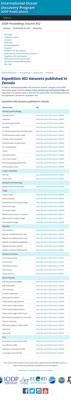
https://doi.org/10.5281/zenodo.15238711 (50, 218)
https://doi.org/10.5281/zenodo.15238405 (50, 195)
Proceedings (25, 72)
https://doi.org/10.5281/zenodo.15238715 (50, 345)
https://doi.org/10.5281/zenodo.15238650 (50, 167)
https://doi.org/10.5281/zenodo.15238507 (50, 286)
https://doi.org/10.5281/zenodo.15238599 (50, 147)
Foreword (8, 48)
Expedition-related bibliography (17, 61)
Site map (7, 64)
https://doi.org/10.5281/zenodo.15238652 (50, 175)
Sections (7, 28)
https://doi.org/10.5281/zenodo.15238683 (50, 155)
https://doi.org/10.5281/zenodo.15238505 (50, 127)
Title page (8, 34)
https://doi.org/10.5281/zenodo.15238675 (50, 179)
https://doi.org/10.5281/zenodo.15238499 (50, 139)
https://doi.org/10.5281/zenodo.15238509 (50, 266)
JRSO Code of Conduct (45, 370)
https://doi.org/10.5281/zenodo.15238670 (50, 290)
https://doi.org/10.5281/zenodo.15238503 (50, 258)
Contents (8, 40)
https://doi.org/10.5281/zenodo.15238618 (50, 282)
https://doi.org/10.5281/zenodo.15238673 (50, 151)
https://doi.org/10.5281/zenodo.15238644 (50, 234)
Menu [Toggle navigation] (7, 18)
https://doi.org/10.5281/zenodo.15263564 (50, 187)
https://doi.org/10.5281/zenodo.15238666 (50, 349)
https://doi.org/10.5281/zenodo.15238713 (50, 214)
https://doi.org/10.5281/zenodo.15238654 (50, 333)
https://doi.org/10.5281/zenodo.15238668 (50, 317)
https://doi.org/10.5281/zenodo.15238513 (50, 131)
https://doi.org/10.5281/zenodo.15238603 (50, 143)
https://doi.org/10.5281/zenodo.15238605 (50, 242)
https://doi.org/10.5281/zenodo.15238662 (50, 305)
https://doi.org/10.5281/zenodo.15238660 (50, 302)
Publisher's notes (11, 37)
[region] (35, 229)
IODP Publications (9, 72)
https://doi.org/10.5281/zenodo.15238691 (50, 250)
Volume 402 (38, 72)
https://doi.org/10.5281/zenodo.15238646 (50, 298)
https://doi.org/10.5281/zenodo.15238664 (50, 313)
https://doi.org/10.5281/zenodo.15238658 (50, 309)
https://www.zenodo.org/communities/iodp (45, 90)
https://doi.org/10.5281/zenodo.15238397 (50, 119)
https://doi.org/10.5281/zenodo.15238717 (50, 341)
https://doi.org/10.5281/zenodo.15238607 (50, 206)
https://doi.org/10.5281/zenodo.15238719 (50, 353)
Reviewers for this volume (15, 50)
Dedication (8, 42)
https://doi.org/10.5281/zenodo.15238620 (50, 199)
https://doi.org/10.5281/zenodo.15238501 (50, 294)
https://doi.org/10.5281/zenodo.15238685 (50, 246)
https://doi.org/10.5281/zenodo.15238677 (50, 274)
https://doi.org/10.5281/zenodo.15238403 (50, 123)
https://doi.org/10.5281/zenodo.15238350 (50, 115)
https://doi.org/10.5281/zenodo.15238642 (50, 238)
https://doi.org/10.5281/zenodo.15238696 (50, 210)
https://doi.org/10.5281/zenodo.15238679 (50, 202)
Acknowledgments (12, 45)
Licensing (31, 370)
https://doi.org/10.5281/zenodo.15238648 (50, 230)
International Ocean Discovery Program (20, 53)
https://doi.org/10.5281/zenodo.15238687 (50, 159)
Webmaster (22, 370)
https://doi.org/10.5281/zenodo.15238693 (50, 321)
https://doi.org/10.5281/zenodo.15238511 (50, 270)
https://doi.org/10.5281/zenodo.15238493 (50, 222)
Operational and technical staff (17, 58)
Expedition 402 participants (15, 56)
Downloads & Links (22, 28)
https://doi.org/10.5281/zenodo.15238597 (50, 135)
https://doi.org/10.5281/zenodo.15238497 (50, 262)
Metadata (37, 28)
